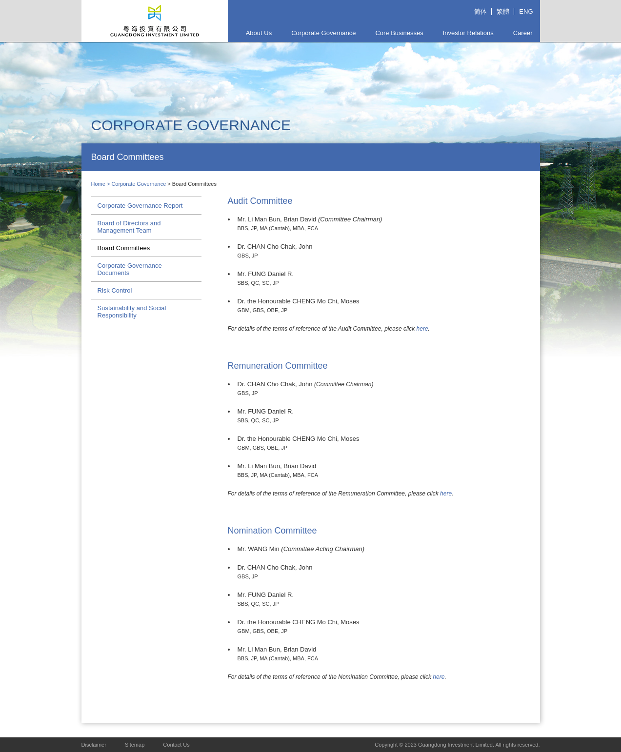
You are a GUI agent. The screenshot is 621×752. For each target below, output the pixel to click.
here (422, 328)
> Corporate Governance (137, 184)
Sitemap (134, 745)
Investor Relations (468, 33)
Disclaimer (93, 745)
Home (98, 184)
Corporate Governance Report (140, 205)
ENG (526, 11)
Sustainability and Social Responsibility (132, 311)
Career (523, 33)
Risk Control (115, 290)
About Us (259, 33)
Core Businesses (399, 33)
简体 (480, 11)
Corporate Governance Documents (130, 269)
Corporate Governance (323, 33)
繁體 (503, 11)
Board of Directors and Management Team (129, 226)
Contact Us (176, 745)
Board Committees (124, 248)
